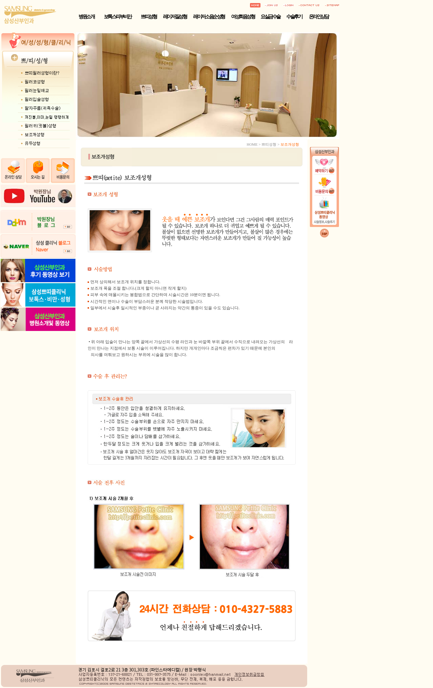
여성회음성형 (242, 16)
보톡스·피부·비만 (117, 16)
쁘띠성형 (148, 16)
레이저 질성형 (174, 16)
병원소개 (86, 16)
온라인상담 (318, 16)
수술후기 (294, 16)
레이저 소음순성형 (208, 16)
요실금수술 (270, 16)
